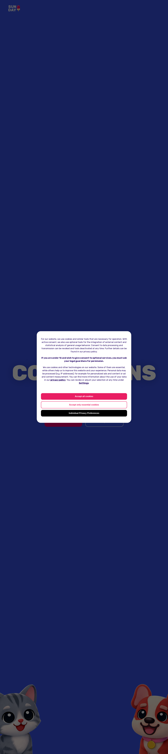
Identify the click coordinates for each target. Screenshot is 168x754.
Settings (84, 383)
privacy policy (58, 380)
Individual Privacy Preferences (84, 413)
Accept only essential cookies (84, 405)
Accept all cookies (84, 396)
